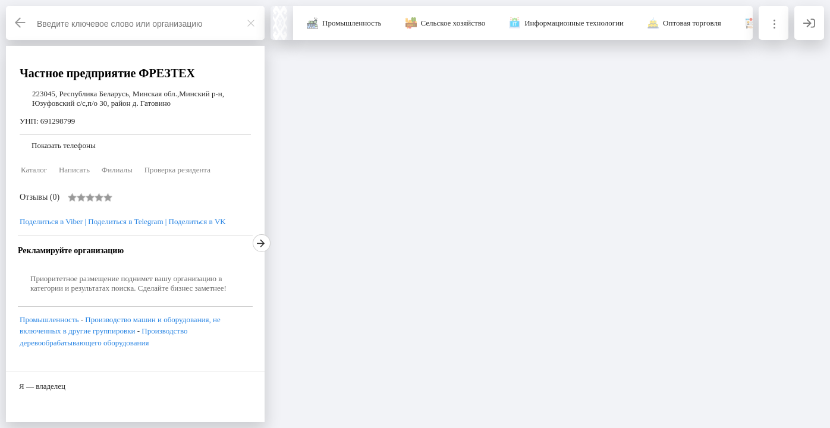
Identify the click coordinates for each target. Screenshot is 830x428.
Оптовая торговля (692, 22)
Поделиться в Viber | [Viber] (54, 221)
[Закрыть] (251, 23)
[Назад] (21, 23)
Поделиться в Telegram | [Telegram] (127, 221)
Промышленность (352, 22)
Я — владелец (42, 386)
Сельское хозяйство (453, 22)
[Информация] (773, 23)
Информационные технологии (574, 22)
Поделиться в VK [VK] (197, 221)
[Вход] (809, 23)
